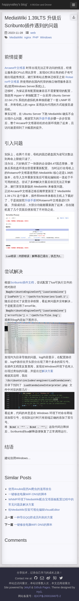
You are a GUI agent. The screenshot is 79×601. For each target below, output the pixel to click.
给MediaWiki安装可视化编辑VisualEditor (34, 509)
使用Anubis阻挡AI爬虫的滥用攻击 (29, 489)
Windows (46, 37)
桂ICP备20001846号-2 (47, 596)
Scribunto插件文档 (22, 282)
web (33, 32)
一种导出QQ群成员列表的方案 (33, 517)
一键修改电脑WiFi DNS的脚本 (27, 494)
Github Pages (42, 587)
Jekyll (27, 587)
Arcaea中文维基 (15, 67)
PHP (36, 37)
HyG (39, 591)
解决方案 (47, 371)
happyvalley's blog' (14, 4)
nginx (27, 37)
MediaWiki (16, 37)
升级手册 (44, 118)
